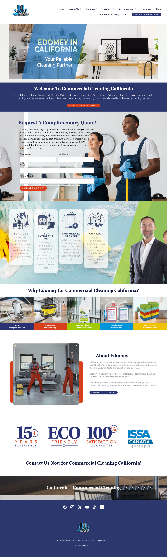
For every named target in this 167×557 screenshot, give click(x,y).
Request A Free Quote (83, 105)
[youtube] (87, 507)
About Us (75, 9)
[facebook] (65, 507)
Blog (158, 9)
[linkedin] (102, 507)
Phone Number (28, 176)
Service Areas (127, 9)
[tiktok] (94, 507)
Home (61, 9)
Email (22, 165)
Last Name (63, 154)
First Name (25, 154)
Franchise (146, 9)
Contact (89, 545)
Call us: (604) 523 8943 (146, 14)
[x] (79, 507)
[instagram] (72, 507)
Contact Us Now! (33, 188)
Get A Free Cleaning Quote (112, 14)
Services (91, 9)
